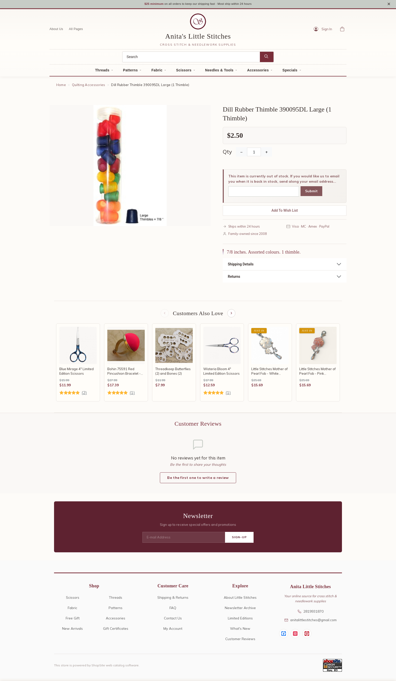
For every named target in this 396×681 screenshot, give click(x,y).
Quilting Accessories (88, 86)
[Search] (191, 58)
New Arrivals (72, 631)
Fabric (156, 72)
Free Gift (73, 620)
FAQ (172, 610)
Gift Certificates (115, 631)
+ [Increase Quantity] (266, 153)
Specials (289, 72)
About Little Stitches (240, 599)
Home (61, 86)
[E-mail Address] (183, 539)
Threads (102, 72)
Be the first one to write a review (198, 480)
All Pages (76, 30)
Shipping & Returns (172, 599)
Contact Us (173, 620)
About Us (56, 30)
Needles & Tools (219, 72)
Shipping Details (241, 266)
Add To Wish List (284, 212)
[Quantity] (254, 153)
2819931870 (311, 614)
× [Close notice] (388, 5)
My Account (172, 631)
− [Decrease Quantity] (241, 153)
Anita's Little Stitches (198, 38)
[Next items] (231, 315)
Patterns (130, 72)
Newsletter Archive (240, 610)
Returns (234, 278)
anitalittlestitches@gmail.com (310, 622)
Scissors (183, 72)
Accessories (258, 72)
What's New (240, 631)
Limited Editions (240, 620)
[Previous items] (164, 315)
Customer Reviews (240, 641)
